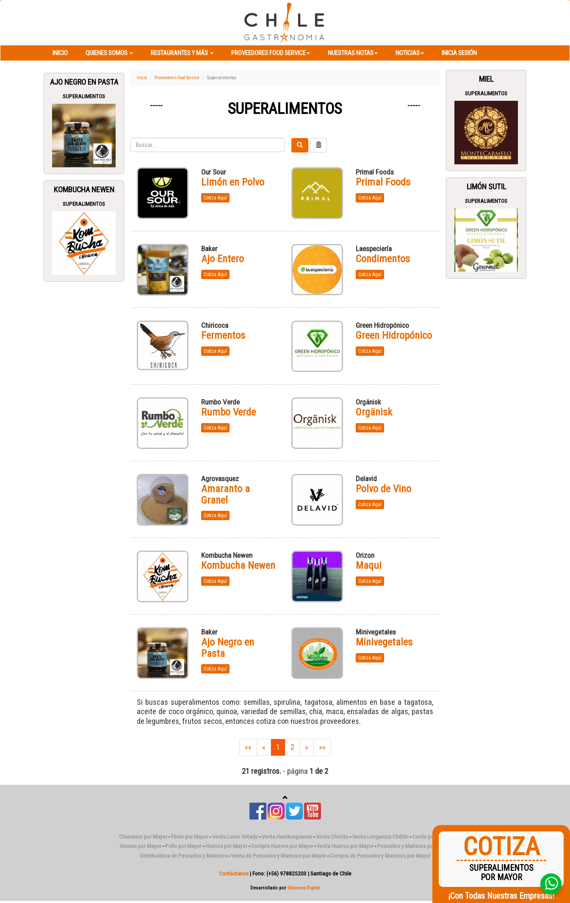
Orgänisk (374, 412)
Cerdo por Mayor (431, 837)
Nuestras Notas (353, 53)
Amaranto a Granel (225, 494)
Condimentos (383, 259)
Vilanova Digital (304, 888)
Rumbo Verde (228, 412)
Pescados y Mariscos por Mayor (414, 846)
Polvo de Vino (383, 489)
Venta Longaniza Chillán (380, 837)
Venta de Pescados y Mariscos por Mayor (278, 856)
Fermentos (223, 335)
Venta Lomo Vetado (235, 837)
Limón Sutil (486, 186)
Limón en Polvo (232, 182)
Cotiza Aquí (215, 198)
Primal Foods (383, 182)
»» (322, 747)
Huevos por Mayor (226, 846)
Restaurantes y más (182, 53)
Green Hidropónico (394, 335)
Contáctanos (234, 873)
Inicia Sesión (459, 53)
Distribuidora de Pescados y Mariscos (183, 856)
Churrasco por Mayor (143, 837)
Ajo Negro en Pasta (84, 82)
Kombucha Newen (84, 189)
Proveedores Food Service (270, 53)
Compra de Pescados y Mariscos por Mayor (380, 856)
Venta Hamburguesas (287, 837)
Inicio (60, 53)
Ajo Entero (222, 259)
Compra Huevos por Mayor (282, 846)
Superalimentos (84, 96)
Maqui (369, 565)
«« (248, 747)
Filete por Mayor (189, 837)
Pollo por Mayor (183, 846)
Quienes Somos (109, 53)
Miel (486, 79)
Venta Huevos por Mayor (345, 846)
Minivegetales (384, 642)
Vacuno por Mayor (140, 846)
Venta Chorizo (332, 837)
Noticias (410, 53)
